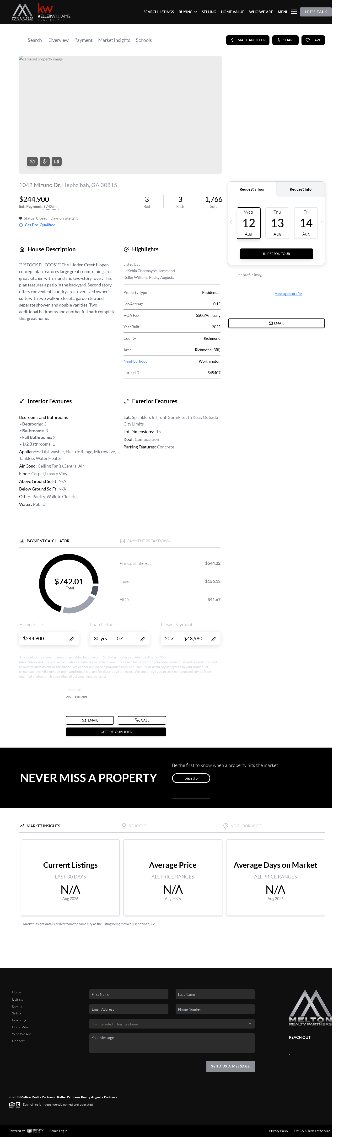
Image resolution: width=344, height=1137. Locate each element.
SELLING (209, 12)
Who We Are (21, 1034)
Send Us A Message (230, 1066)
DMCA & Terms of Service (312, 1131)
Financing (19, 1020)
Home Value (21, 1027)
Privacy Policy (278, 1131)
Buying (17, 1006)
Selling (16, 1013)
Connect (18, 1041)
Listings (17, 999)
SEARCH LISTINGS (159, 12)
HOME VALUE (232, 12)
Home (16, 992)
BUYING (188, 12)
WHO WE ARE (261, 12)
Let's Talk (316, 12)
